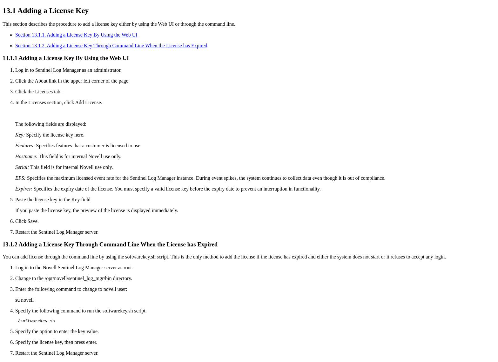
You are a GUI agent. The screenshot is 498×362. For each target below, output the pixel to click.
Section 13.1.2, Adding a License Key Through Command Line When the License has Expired (111, 45)
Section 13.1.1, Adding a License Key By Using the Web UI (76, 34)
